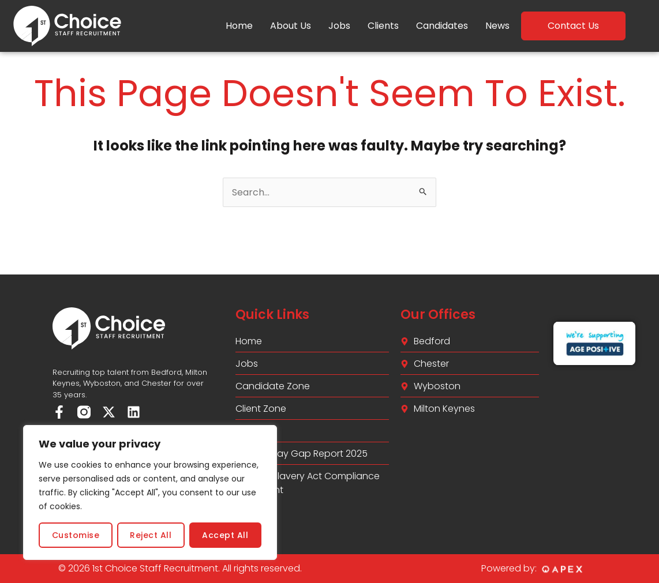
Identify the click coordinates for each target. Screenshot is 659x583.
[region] (150, 492)
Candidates (442, 25)
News (497, 25)
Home (239, 25)
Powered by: (509, 568)
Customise (76, 535)
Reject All (150, 535)
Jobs (339, 25)
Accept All (225, 535)
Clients (383, 25)
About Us (290, 25)
